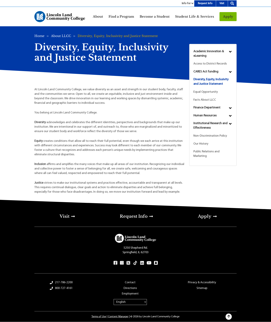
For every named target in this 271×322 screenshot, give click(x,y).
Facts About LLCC (204, 100)
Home (39, 36)
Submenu (230, 51)
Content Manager (118, 316)
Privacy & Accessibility (202, 282)
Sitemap (202, 288)
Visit (221, 3)
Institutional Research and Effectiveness (210, 126)
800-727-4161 (64, 288)
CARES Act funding (205, 71)
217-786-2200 (64, 282)
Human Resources (205, 115)
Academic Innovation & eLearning (208, 54)
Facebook (115, 263)
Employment (130, 293)
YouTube (149, 263)
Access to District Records (210, 63)
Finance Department (206, 107)
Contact (130, 282)
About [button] (98, 17)
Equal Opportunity (205, 92)
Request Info (205, 3)
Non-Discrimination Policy (210, 135)
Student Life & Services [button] (194, 17)
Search (232, 3)
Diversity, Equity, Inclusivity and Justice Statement (210, 82)
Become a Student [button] (155, 17)
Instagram (122, 263)
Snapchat (156, 263)
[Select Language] (130, 302)
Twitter (128, 263)
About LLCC (61, 36)
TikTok (135, 263)
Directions (130, 288)
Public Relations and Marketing (206, 154)
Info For (186, 3)
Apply (228, 17)
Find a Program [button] (121, 17)
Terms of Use (98, 316)
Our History (200, 143)
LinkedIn (142, 263)
